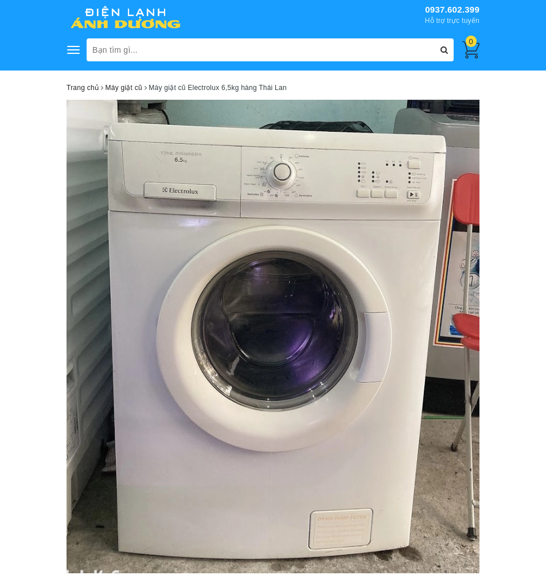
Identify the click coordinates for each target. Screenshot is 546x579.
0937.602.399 (452, 9)
